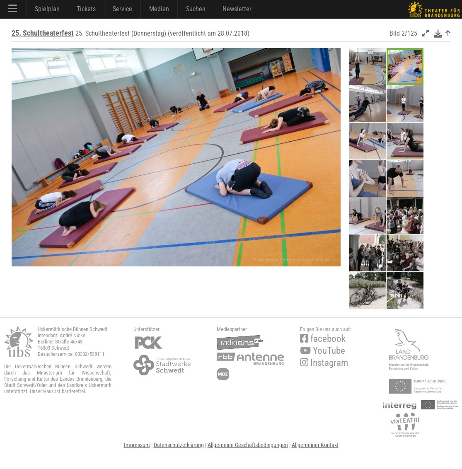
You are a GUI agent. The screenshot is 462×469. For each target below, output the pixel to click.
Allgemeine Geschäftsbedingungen (248, 445)
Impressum (137, 445)
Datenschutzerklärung (179, 445)
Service (122, 9)
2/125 (409, 33)
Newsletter (237, 9)
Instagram (324, 362)
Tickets (86, 9)
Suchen (196, 9)
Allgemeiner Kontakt (315, 445)
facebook (323, 338)
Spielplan (47, 9)
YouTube (322, 350)
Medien (159, 9)
